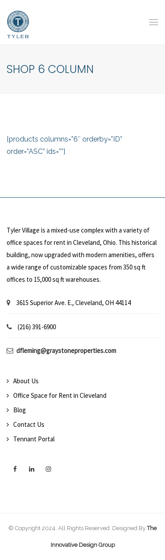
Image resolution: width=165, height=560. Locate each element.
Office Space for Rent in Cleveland (59, 395)
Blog (19, 410)
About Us (26, 381)
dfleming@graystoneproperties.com (66, 350)
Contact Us (28, 424)
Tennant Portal (34, 439)
